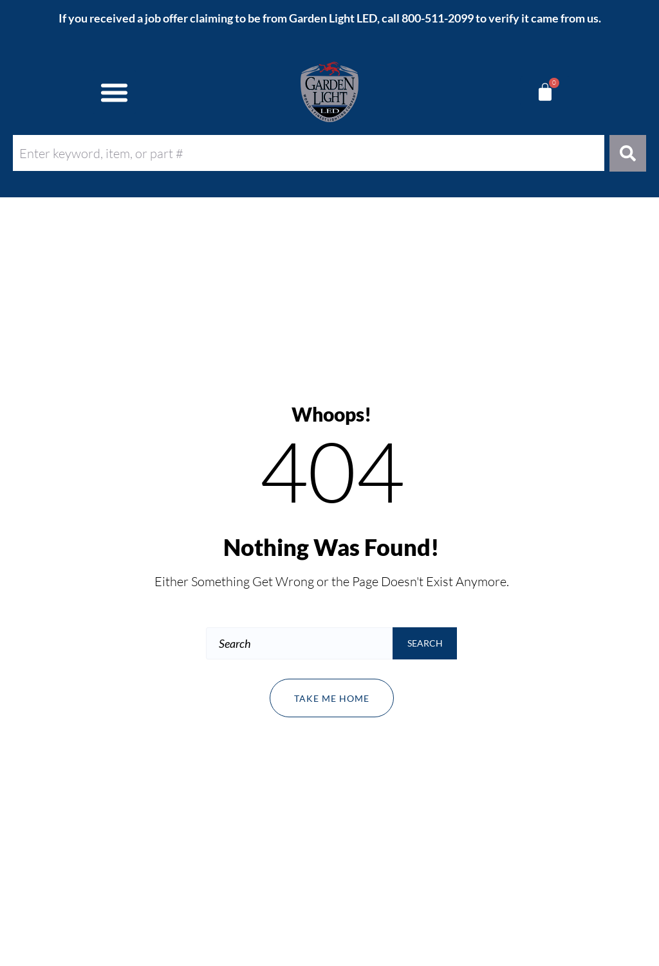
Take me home (331, 698)
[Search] (627, 153)
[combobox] (308, 153)
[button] (114, 92)
